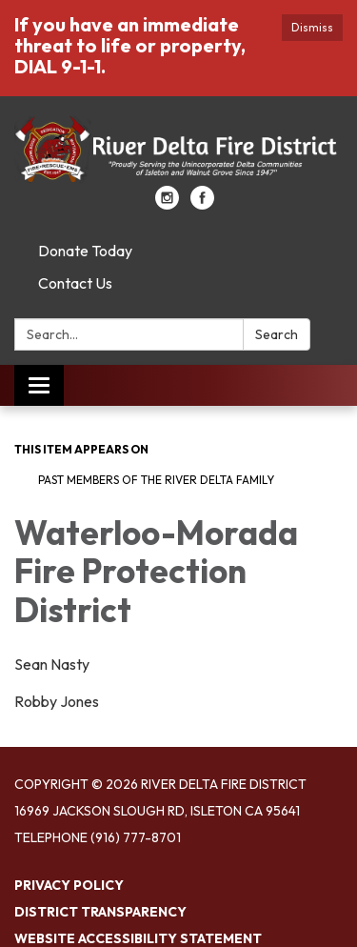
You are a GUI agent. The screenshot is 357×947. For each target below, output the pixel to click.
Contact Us (75, 282)
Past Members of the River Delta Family (156, 480)
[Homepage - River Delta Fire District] (178, 150)
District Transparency (100, 911)
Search (276, 334)
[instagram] (167, 203)
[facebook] (202, 203)
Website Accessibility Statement (138, 938)
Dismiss (312, 27)
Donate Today (85, 250)
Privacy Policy (69, 885)
